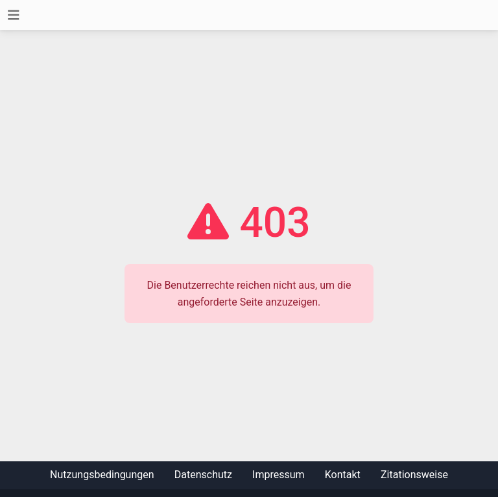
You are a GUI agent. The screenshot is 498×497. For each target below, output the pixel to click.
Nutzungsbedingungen (102, 474)
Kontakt (343, 474)
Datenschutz (203, 474)
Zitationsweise (414, 474)
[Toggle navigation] (13, 15)
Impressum (278, 474)
